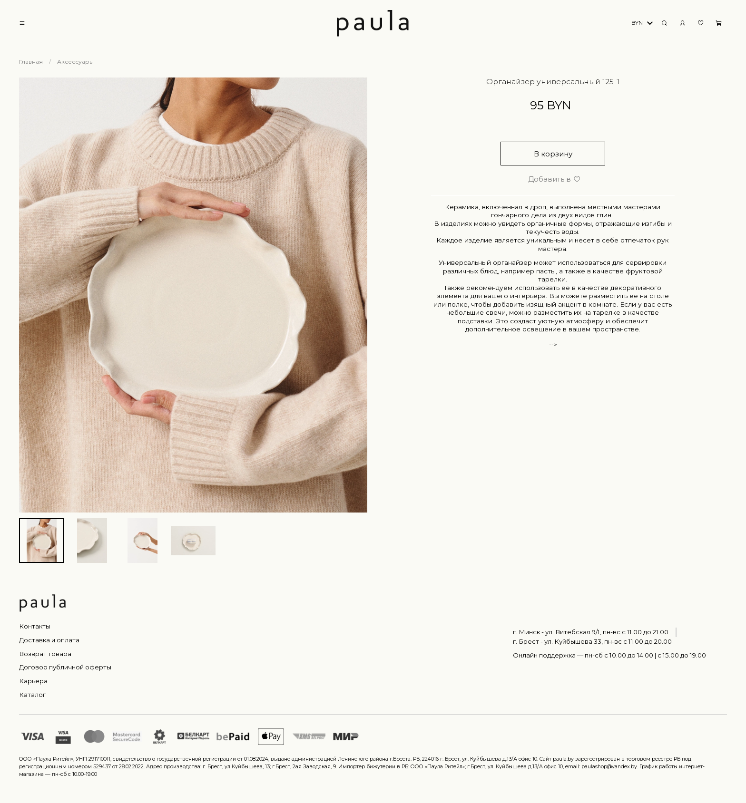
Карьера (33, 681)
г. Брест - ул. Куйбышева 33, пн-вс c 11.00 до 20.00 (592, 641)
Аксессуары (75, 61)
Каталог (32, 694)
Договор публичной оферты (65, 667)
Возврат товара (45, 654)
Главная (31, 61)
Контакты (34, 626)
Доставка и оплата (49, 640)
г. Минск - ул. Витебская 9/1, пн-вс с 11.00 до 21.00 (590, 632)
